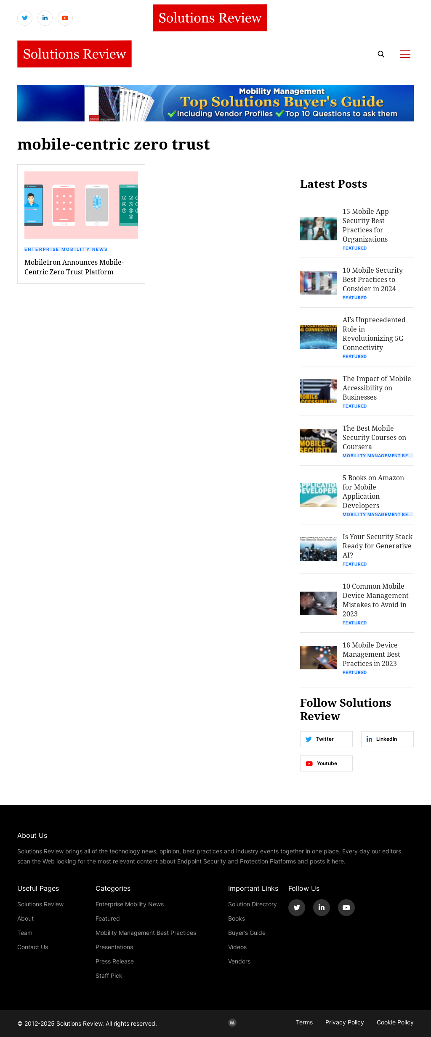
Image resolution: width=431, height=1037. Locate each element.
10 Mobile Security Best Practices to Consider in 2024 (373, 279)
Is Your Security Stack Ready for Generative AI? (377, 545)
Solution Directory (252, 904)
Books (236, 918)
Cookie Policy (395, 1022)
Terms (304, 1022)
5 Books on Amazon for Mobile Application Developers (373, 491)
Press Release (115, 961)
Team (24, 933)
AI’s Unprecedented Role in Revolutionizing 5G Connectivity (374, 333)
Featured (355, 248)
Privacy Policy (344, 1022)
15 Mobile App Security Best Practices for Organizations (366, 225)
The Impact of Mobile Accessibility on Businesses (377, 387)
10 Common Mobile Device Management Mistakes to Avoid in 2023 (376, 600)
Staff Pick (109, 975)
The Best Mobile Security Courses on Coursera (374, 437)
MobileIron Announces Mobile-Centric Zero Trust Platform (74, 267)
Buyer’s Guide (247, 933)
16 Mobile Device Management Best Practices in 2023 (371, 654)
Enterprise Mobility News (66, 249)
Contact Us (32, 947)
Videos (237, 947)
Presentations (114, 947)
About (25, 918)
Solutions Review (40, 904)
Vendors (239, 961)
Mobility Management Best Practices (378, 455)
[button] (81, 205)
